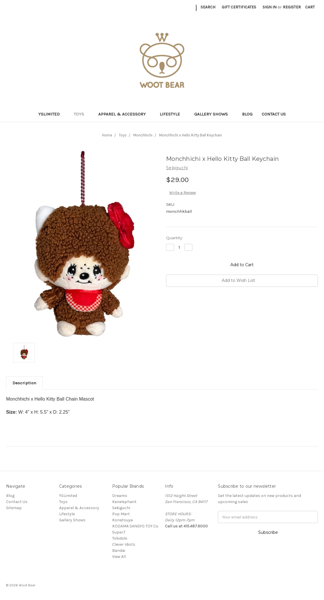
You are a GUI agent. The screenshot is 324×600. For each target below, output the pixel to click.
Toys (81, 114)
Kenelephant (124, 501)
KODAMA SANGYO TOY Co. (135, 526)
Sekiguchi (121, 507)
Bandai (118, 550)
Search (208, 7)
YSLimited (51, 114)
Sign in (269, 7)
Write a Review (182, 192)
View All (119, 556)
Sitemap (14, 507)
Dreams (119, 495)
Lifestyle (172, 114)
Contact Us (274, 114)
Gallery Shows (213, 114)
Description (24, 382)
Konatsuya (122, 520)
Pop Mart (121, 513)
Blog (247, 114)
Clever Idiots (123, 544)
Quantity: (174, 237)
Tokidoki (119, 538)
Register (292, 7)
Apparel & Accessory (124, 114)
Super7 (118, 532)
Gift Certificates (239, 7)
